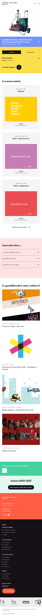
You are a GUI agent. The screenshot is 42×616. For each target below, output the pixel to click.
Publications (6, 578)
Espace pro (5, 586)
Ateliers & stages (7, 527)
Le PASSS (5, 545)
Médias (4, 571)
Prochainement (30, 52)
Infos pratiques (6, 540)
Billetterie (8, 591)
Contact (5, 562)
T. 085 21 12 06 (5, 509)
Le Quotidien (6, 574)
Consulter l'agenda (11, 67)
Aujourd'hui (11, 52)
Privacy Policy (6, 611)
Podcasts (5, 576)
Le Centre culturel (7, 554)
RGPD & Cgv (6, 549)
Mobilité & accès (7, 547)
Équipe (4, 564)
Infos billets (5, 542)
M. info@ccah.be (6, 511)
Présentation (6, 557)
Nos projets (5, 559)
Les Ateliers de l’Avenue (8, 530)
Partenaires (5, 566)
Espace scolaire (6, 583)
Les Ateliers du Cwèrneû (9, 532)
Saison (4, 525)
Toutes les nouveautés (21, 227)
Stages (4, 534)
